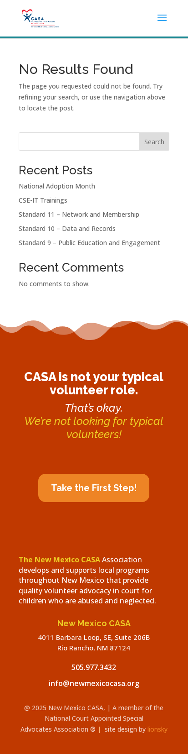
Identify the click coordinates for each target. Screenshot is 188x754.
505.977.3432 (93, 667)
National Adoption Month (57, 186)
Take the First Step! (94, 487)
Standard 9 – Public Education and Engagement (89, 242)
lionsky (157, 729)
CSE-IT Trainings (43, 200)
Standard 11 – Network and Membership (79, 214)
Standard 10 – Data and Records (67, 228)
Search (154, 141)
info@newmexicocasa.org (94, 683)
